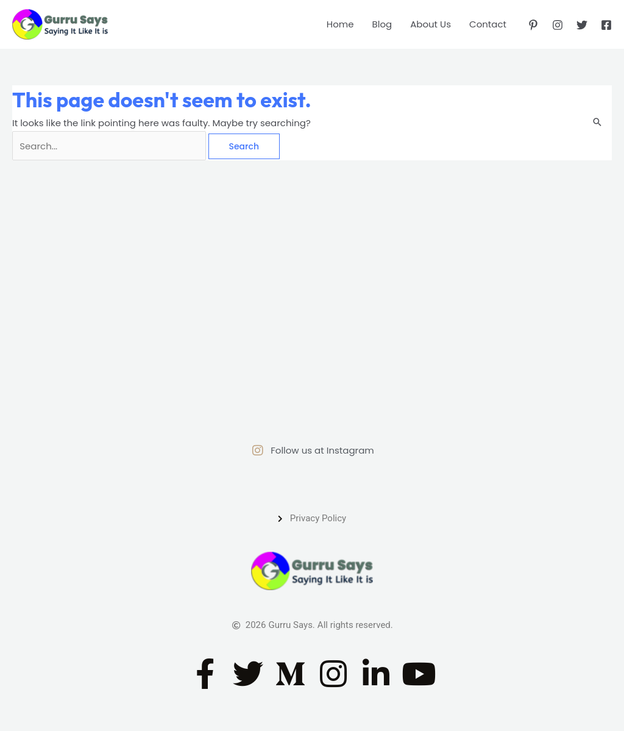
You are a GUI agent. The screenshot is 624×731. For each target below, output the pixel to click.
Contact (487, 24)
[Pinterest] (533, 25)
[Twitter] (581, 25)
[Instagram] (557, 25)
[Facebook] (606, 25)
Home (340, 24)
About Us (430, 24)
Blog (382, 24)
